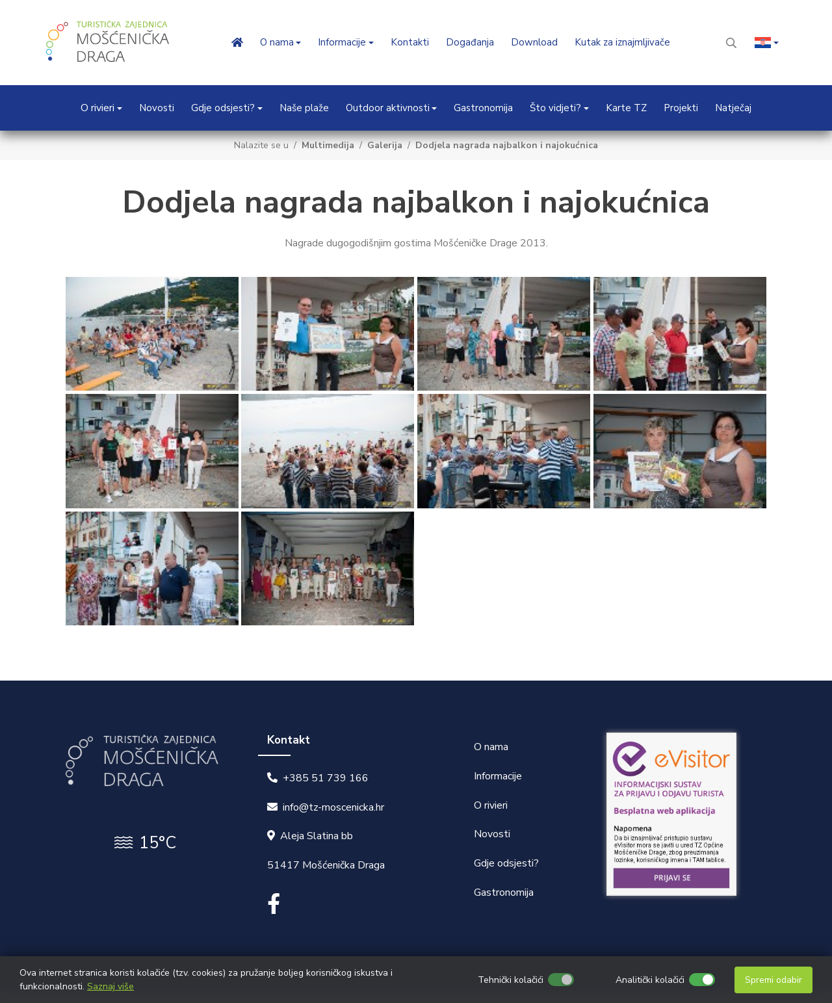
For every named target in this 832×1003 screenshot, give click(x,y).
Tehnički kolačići (510, 980)
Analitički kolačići (650, 980)
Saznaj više (110, 986)
